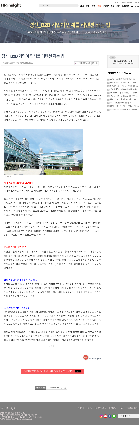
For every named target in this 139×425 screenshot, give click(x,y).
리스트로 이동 (40, 388)
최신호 (82, 6)
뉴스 (112, 6)
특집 (87, 6)
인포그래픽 (125, 6)
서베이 (118, 6)
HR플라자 (106, 6)
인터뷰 (92, 6)
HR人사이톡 (135, 6)
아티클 (99, 6)
